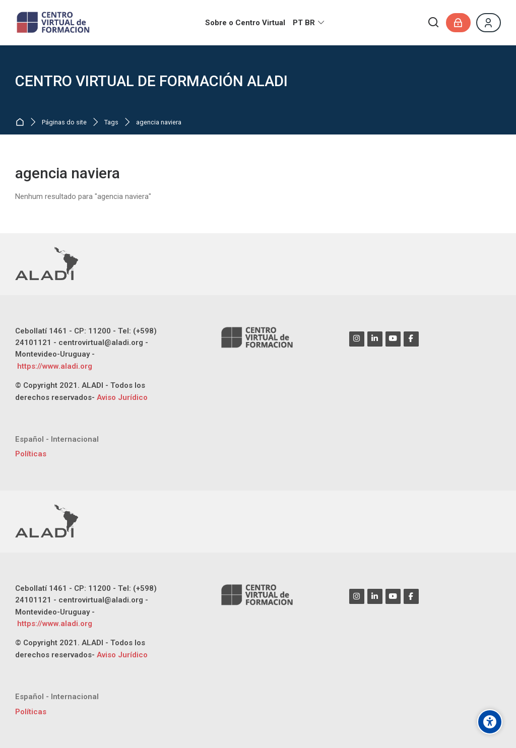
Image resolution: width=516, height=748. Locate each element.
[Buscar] (433, 23)
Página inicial (22, 122)
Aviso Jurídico (122, 397)
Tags (111, 122)
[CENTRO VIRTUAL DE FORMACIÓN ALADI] (54, 22)
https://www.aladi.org (53, 366)
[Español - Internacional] (57, 439)
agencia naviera (158, 122)
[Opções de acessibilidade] (489, 721)
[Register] (488, 22)
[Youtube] (393, 339)
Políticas (30, 453)
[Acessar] (458, 22)
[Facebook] (411, 339)
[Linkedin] (374, 339)
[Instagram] (356, 339)
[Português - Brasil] (309, 23)
